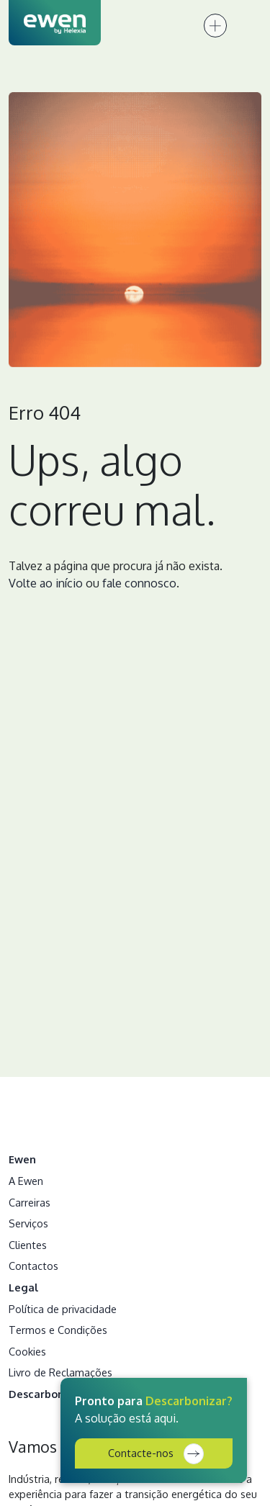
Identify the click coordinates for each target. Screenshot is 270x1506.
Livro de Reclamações (60, 1372)
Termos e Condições (58, 1329)
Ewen (22, 1159)
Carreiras (29, 1202)
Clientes (28, 1244)
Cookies (27, 1351)
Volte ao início (46, 583)
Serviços (28, 1223)
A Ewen (26, 1180)
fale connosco (139, 583)
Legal (24, 1287)
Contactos (33, 1265)
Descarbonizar (46, 1393)
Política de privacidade (63, 1308)
